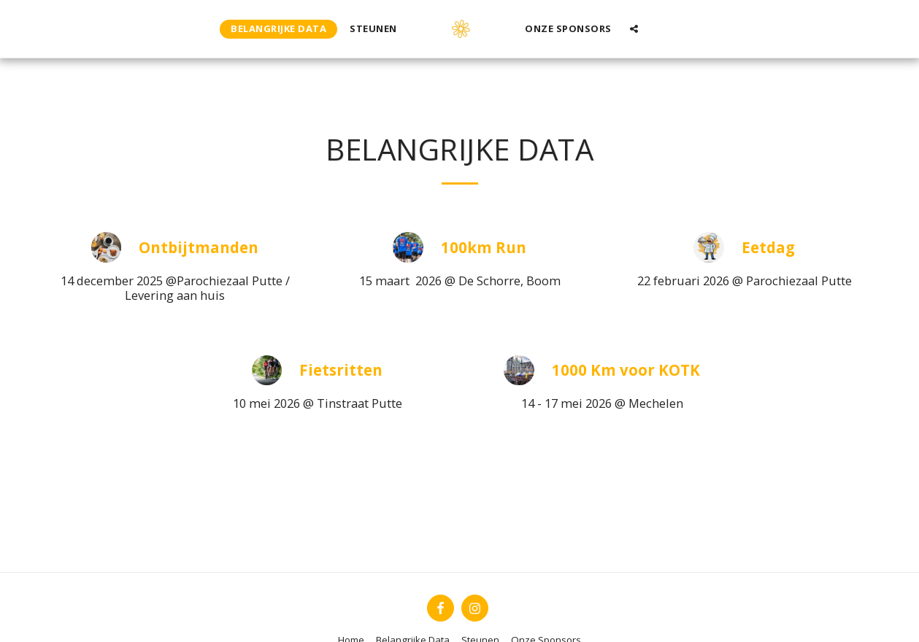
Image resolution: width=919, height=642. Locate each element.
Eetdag (768, 248)
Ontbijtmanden (198, 248)
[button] (634, 29)
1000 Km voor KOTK (626, 370)
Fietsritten (340, 370)
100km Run (483, 248)
